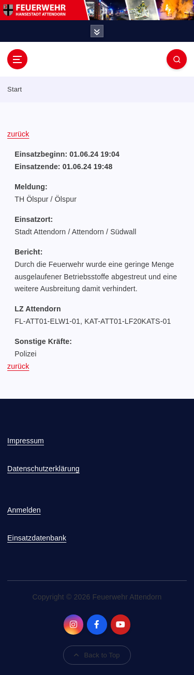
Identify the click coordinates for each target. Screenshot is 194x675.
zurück (18, 134)
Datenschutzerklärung (43, 468)
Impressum (25, 441)
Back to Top (97, 655)
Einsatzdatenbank (36, 538)
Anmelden (24, 510)
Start (14, 89)
